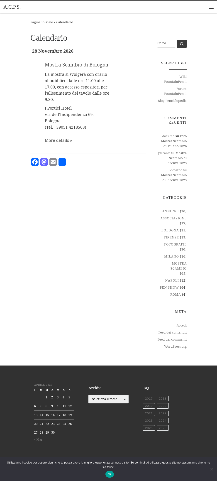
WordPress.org (175, 346)
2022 (162, 413)
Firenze (171, 237)
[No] (211, 469)
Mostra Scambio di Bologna (76, 64)
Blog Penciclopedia (172, 100)
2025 (149, 428)
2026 (162, 428)
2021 (149, 413)
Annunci (170, 211)
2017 (149, 398)
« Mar (38, 439)
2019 (149, 405)
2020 (162, 405)
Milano (171, 256)
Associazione (173, 218)
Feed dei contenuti (172, 332)
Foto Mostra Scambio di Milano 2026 (174, 141)
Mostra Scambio (178, 265)
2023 (149, 420)
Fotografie (175, 244)
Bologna (170, 230)
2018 (162, 398)
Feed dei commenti (172, 339)
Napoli (172, 280)
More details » (58, 140)
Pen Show (169, 287)
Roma (175, 294)
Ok (110, 474)
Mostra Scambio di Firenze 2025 (176, 158)
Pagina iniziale (41, 22)
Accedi (182, 325)
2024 (162, 420)
